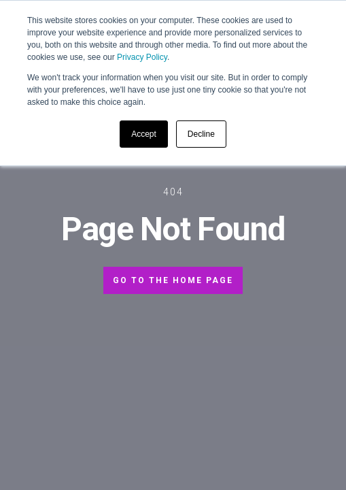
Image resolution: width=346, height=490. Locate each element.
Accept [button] (143, 134)
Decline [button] (201, 134)
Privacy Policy (142, 57)
